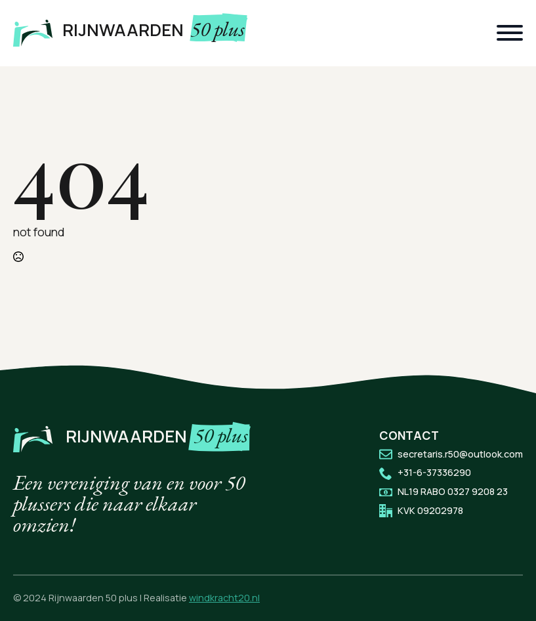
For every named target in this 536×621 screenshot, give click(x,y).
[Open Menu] (510, 33)
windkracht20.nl (224, 597)
